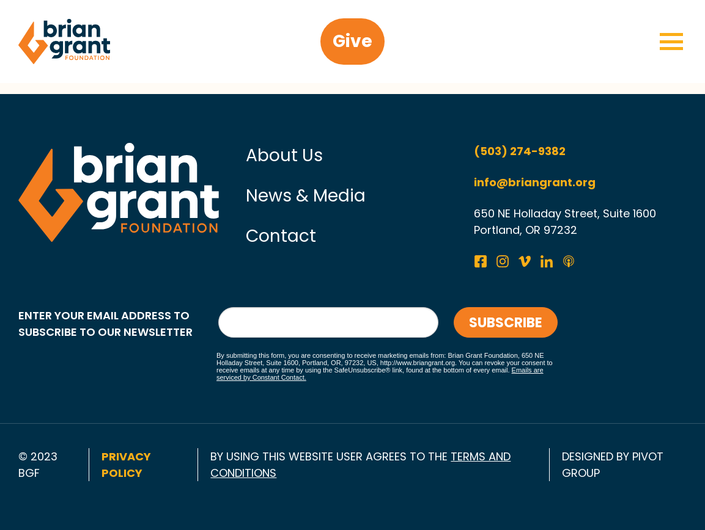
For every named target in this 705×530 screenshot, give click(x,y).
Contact (281, 236)
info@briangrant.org (535, 182)
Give (352, 41)
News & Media (306, 196)
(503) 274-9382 (520, 151)
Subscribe (505, 322)
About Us (284, 155)
